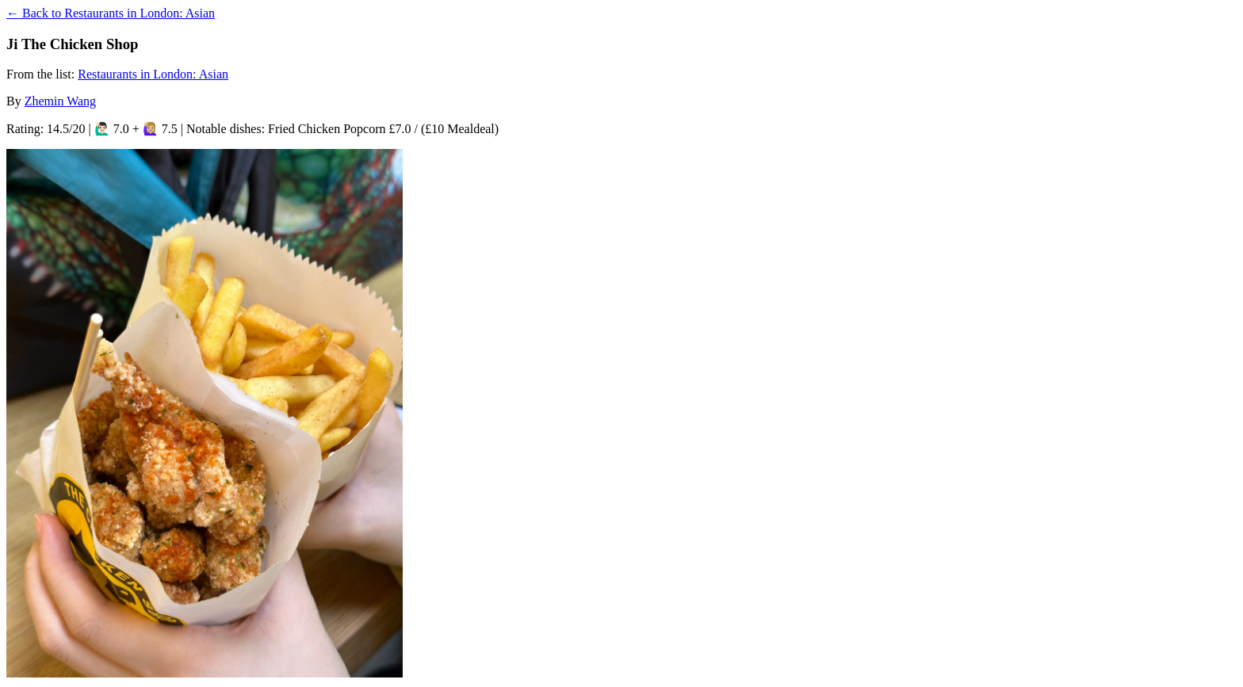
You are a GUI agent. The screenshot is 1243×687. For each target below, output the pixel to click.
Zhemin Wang (60, 101)
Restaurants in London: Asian (153, 74)
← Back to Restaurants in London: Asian (110, 13)
